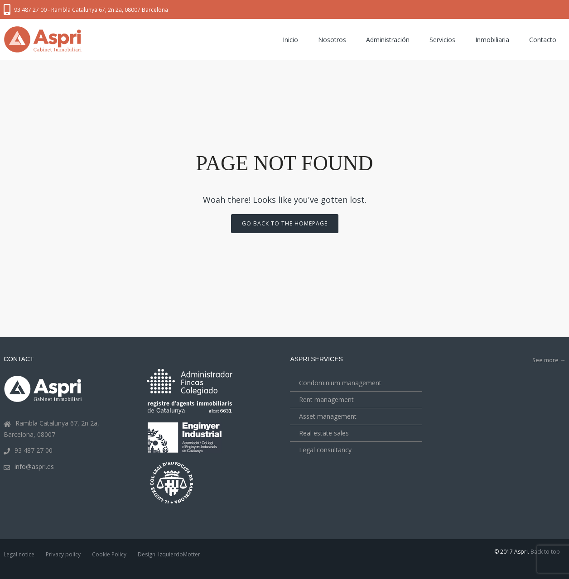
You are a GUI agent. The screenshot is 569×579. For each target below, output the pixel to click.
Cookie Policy (109, 554)
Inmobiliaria (492, 39)
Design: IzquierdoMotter (169, 554)
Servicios (442, 39)
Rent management (326, 399)
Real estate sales (324, 433)
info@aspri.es (34, 466)
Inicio (290, 39)
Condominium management (340, 382)
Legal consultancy (325, 449)
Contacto (542, 39)
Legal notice (19, 554)
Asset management (328, 416)
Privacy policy (63, 554)
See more (548, 360)
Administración (388, 39)
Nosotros (332, 39)
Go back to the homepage (285, 223)
